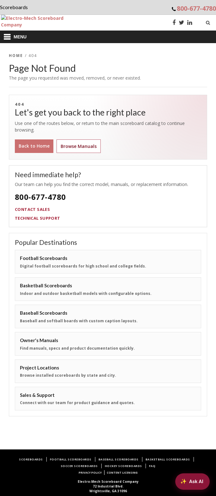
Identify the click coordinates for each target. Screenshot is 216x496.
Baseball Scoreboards (119, 459)
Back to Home (34, 146)
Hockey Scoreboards (123, 466)
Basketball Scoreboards (168, 459)
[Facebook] (174, 23)
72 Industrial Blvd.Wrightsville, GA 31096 (108, 486)
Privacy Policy (90, 473)
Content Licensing (122, 473)
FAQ (152, 466)
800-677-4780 (196, 8)
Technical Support (37, 218)
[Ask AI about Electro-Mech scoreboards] (192, 481)
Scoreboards (31, 459)
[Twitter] (181, 23)
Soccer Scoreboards (79, 466)
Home (16, 55)
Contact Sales (32, 209)
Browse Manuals (79, 146)
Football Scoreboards (71, 459)
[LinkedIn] (189, 23)
